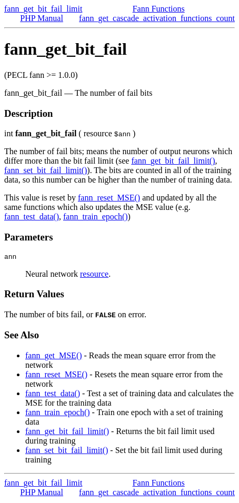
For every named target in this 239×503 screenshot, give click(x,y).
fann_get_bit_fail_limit (43, 8)
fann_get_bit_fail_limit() (173, 160)
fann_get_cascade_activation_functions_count (157, 18)
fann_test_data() (31, 216)
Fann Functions (159, 8)
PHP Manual (41, 18)
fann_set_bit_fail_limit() (45, 170)
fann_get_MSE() (53, 357)
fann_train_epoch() (95, 216)
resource (94, 275)
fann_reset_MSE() (109, 197)
